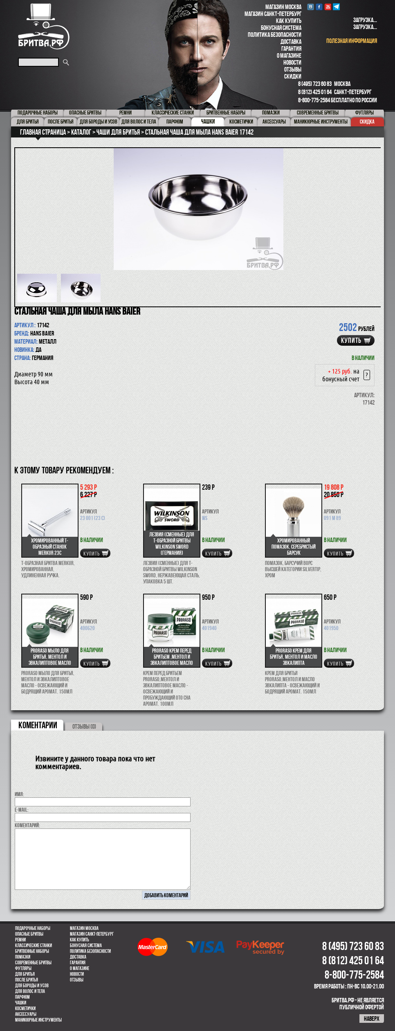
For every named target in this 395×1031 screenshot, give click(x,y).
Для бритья (25, 974)
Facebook (319, 6)
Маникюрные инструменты (38, 1020)
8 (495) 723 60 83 (315, 83)
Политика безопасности (274, 34)
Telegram (336, 6)
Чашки (20, 1003)
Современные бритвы (33, 963)
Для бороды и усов (32, 985)
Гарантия (291, 48)
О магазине (289, 55)
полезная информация (351, 40)
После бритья (26, 980)
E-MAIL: (22, 809)
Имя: (19, 794)
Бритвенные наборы (32, 951)
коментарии (37, 725)
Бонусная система (281, 27)
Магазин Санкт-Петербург (273, 13)
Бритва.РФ (44, 26)
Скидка (367, 121)
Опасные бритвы (29, 934)
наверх (371, 1018)
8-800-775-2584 (314, 100)
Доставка (291, 41)
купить (351, 340)
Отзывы (292, 69)
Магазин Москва (283, 6)
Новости (292, 62)
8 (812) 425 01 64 (315, 91)
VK (310, 6)
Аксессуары (25, 1014)
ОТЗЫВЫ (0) (84, 726)
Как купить (288, 20)
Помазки (22, 957)
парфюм (22, 997)
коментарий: (27, 825)
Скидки (292, 76)
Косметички (25, 1008)
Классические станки (33, 945)
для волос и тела (30, 991)
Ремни (20, 940)
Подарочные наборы (32, 928)
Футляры (23, 968)
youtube (327, 6)
